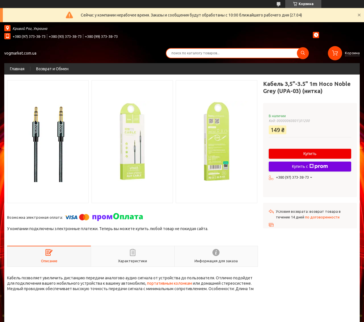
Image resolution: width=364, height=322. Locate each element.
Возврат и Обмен (52, 69)
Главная (17, 69)
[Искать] (303, 53)
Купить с (310, 166)
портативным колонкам (169, 283)
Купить (310, 153)
